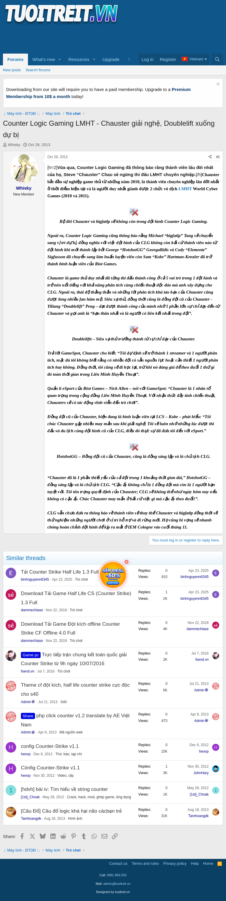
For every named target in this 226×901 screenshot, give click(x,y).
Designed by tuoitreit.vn (113, 892)
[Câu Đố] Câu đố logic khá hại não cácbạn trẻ (71, 811)
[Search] (217, 59)
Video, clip (65, 776)
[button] (60, 59)
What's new (43, 59)
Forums (15, 59)
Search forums (38, 70)
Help (195, 863)
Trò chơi (81, 579)
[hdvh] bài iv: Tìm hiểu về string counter (64, 789)
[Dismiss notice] (217, 85)
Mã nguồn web (71, 732)
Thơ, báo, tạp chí (68, 754)
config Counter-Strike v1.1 (50, 746)
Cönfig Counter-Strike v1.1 (50, 768)
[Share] (210, 157)
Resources (78, 59)
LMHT (185, 188)
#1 (218, 157)
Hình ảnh (75, 818)
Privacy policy (175, 863)
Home (208, 863)
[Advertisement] (110, 38)
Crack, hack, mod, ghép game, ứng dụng (99, 797)
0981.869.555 (117, 875)
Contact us (118, 863)
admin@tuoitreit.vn (116, 883)
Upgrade (111, 59)
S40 (63, 702)
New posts (12, 70)
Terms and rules (145, 863)
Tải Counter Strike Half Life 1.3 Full (60, 572)
